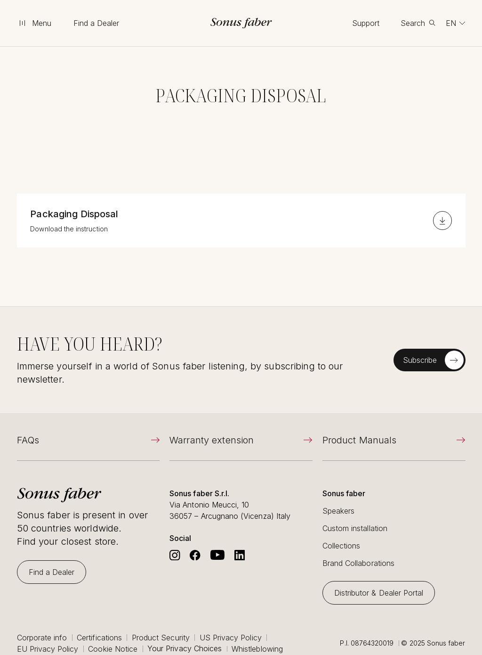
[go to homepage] (241, 23)
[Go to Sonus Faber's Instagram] (174, 555)
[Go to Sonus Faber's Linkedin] (239, 555)
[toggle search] (418, 23)
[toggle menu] (35, 23)
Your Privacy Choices (184, 648)
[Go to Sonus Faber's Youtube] (217, 555)
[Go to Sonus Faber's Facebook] (195, 555)
